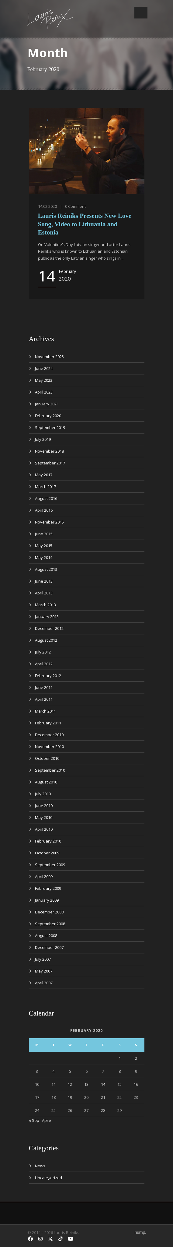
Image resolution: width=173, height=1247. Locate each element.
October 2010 (47, 758)
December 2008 (49, 912)
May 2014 (43, 557)
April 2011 (44, 699)
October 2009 (47, 853)
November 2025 (49, 356)
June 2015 (44, 534)
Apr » (46, 1120)
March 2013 (45, 604)
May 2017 (43, 474)
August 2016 (46, 498)
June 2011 (44, 687)
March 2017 (45, 486)
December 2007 (49, 947)
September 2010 (50, 770)
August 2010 (46, 782)
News (40, 1166)
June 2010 (44, 805)
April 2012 (44, 664)
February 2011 (48, 723)
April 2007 (44, 983)
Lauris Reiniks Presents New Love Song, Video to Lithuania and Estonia (85, 224)
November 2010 (49, 746)
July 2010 (43, 793)
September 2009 (50, 864)
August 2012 (46, 640)
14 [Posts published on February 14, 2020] (103, 1084)
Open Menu (140, 12)
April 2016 (44, 510)
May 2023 (43, 380)
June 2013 (44, 581)
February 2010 (48, 841)
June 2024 (44, 368)
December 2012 (49, 628)
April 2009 (44, 876)
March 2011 (45, 711)
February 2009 (48, 888)
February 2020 (48, 415)
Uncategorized (48, 1177)
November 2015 (49, 522)
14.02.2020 (47, 206)
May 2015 (43, 545)
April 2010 (44, 829)
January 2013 (47, 616)
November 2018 (49, 451)
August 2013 (46, 569)
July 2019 (43, 439)
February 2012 (48, 675)
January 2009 (47, 900)
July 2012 (43, 652)
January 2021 (47, 404)
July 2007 (43, 959)
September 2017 (50, 463)
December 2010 (49, 734)
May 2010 (43, 817)
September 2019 (50, 427)
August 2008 (46, 935)
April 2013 (44, 593)
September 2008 (50, 923)
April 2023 (44, 392)
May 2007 (43, 971)
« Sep (34, 1120)
